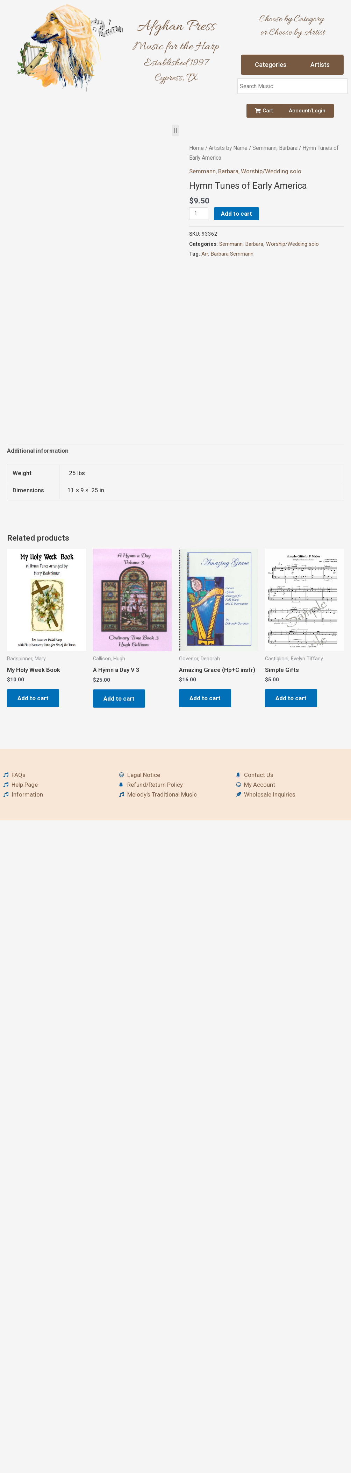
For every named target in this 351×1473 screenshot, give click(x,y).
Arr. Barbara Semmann (227, 254)
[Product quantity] (198, 213)
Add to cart (236, 213)
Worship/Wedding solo (271, 171)
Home (196, 148)
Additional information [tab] (38, 450)
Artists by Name (228, 148)
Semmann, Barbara (275, 148)
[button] (175, 130)
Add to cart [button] (33, 698)
